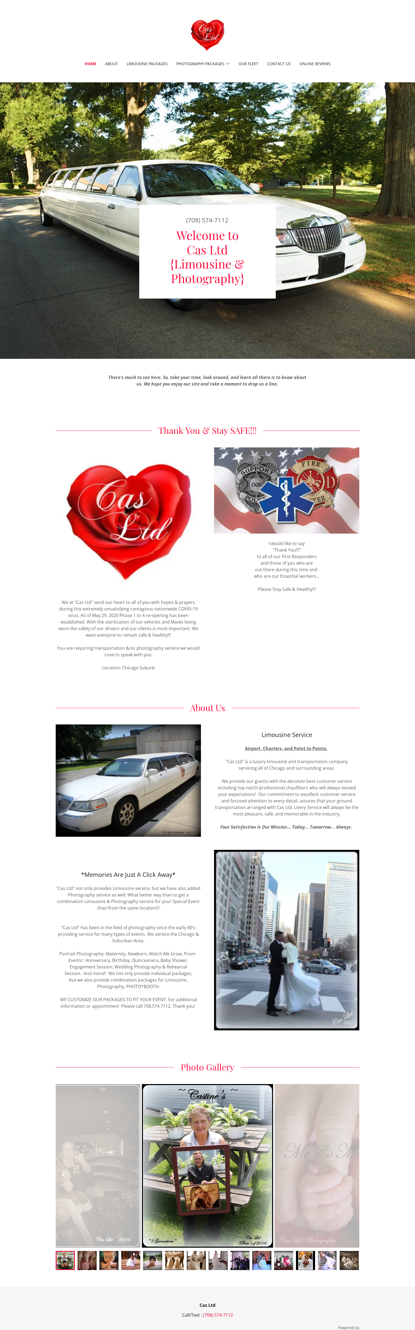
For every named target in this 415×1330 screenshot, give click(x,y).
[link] (207, 34)
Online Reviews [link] (315, 63)
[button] (203, 64)
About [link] (111, 63)
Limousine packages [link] (147, 63)
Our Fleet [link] (248, 63)
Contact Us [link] (279, 63)
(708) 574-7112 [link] (207, 220)
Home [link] (90, 63)
